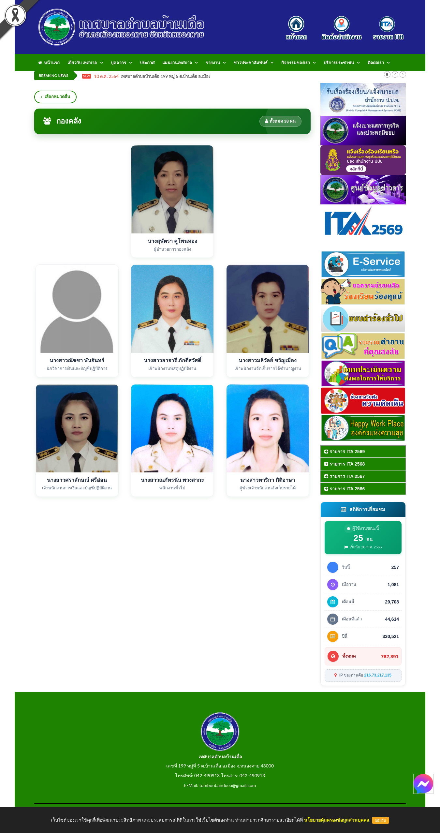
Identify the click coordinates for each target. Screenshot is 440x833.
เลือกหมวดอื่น (55, 96)
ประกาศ (147, 62)
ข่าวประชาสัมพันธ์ (251, 62)
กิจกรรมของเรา (295, 62)
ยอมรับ (380, 820)
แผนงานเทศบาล (177, 62)
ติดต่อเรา (376, 62)
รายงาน (213, 62)
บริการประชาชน (339, 62)
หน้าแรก (49, 62)
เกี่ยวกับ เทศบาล (82, 62)
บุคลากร (118, 62)
